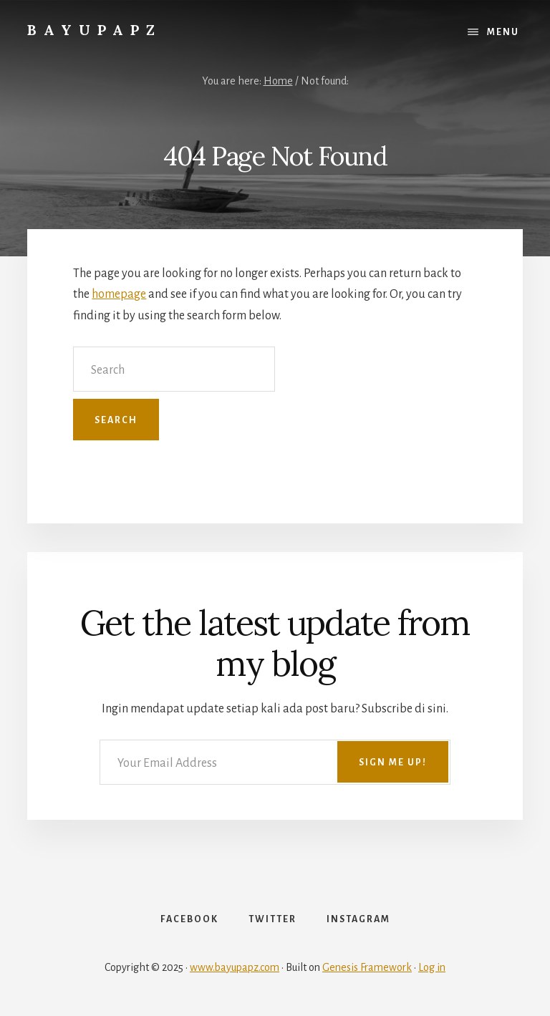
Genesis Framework (367, 967)
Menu (503, 32)
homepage (119, 294)
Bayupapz (94, 30)
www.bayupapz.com (234, 967)
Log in (431, 967)
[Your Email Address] (275, 762)
